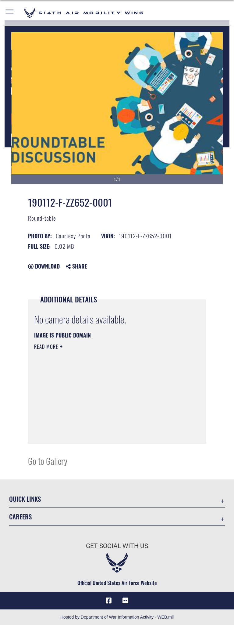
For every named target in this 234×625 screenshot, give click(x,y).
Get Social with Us (117, 546)
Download (44, 266)
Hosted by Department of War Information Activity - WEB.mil (117, 617)
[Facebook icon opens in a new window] (108, 600)
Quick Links (25, 499)
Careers (20, 516)
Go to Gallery (47, 460)
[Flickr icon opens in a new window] (125, 600)
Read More (47, 346)
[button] (10, 13)
